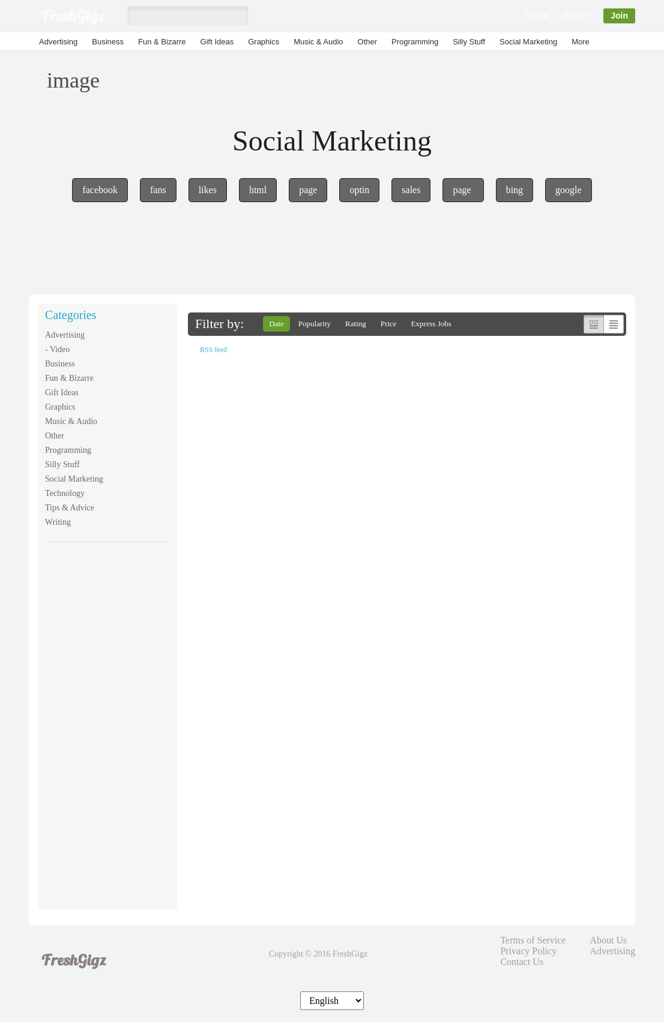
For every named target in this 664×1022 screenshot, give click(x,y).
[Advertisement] (107, 734)
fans (158, 190)
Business (108, 41)
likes (207, 190)
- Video (57, 349)
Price (389, 323)
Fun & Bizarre (162, 41)
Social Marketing (528, 41)
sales (411, 190)
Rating (355, 323)
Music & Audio (318, 41)
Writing (58, 522)
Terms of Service (533, 940)
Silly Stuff (469, 41)
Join (619, 15)
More (581, 41)
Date (276, 323)
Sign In (576, 15)
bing (514, 190)
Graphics (263, 41)
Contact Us (521, 962)
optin (359, 190)
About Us (608, 940)
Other (368, 41)
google (568, 190)
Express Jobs (431, 323)
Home (537, 15)
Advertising (58, 41)
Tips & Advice (69, 507)
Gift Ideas (217, 41)
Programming (414, 41)
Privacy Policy (528, 951)
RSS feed (213, 349)
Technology (65, 493)
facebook (100, 190)
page (308, 190)
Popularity (314, 323)
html (258, 190)
